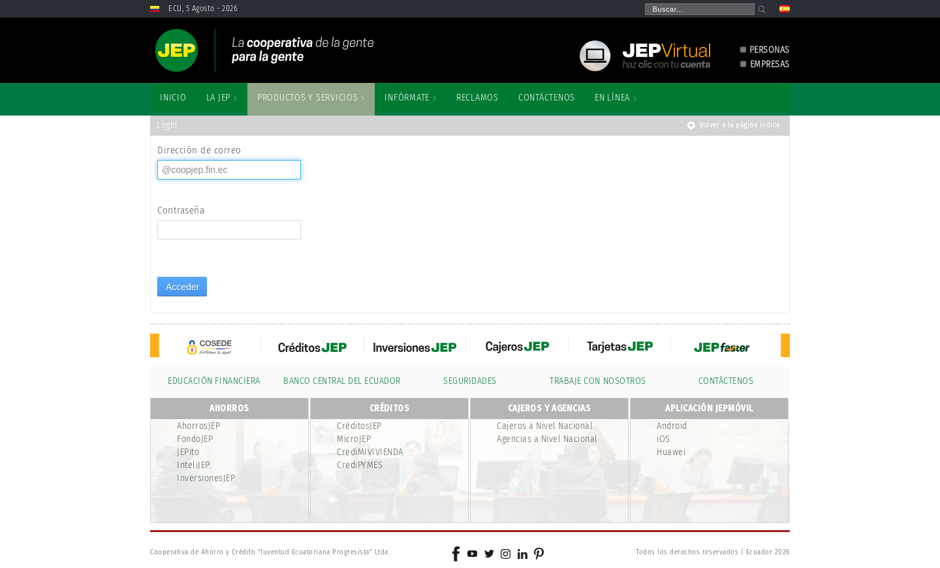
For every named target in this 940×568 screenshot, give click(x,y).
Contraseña (180, 210)
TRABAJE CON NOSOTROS (598, 381)
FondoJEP (195, 439)
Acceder (182, 286)
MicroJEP (354, 439)
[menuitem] (173, 98)
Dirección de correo (199, 150)
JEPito (188, 452)
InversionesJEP (206, 478)
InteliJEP (193, 465)
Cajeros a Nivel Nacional (545, 426)
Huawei (671, 452)
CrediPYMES (360, 465)
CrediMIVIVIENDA (370, 452)
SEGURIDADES (470, 381)
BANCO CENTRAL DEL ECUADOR (342, 381)
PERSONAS (769, 49)
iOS (663, 439)
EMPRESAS (770, 64)
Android (672, 426)
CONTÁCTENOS (726, 381)
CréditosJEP (359, 426)
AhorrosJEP (198, 426)
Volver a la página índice (739, 125)
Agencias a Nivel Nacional (547, 439)
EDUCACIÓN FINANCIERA (214, 381)
